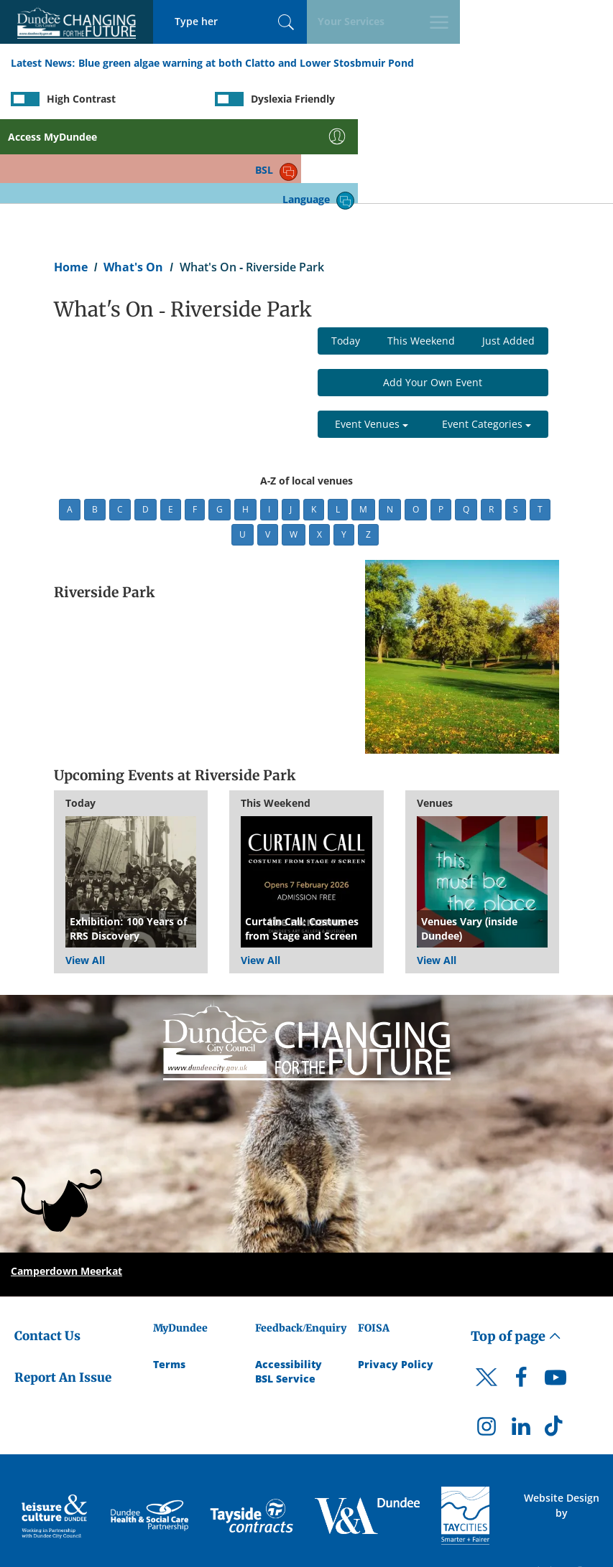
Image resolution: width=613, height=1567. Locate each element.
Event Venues (371, 341)
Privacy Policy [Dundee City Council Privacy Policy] (395, 1281)
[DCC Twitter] (486, 1306)
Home (71, 184)
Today (345, 258)
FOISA (374, 1244)
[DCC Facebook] (521, 1298)
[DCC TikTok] (555, 1346)
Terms (169, 1281)
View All (85, 877)
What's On (133, 184)
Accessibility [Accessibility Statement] (288, 1281)
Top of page (516, 1253)
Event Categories (486, 341)
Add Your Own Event (432, 300)
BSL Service (285, 1295)
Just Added (508, 258)
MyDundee (180, 1244)
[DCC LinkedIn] (521, 1346)
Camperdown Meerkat (66, 1187)
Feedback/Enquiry (300, 1244)
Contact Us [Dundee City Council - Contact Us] (47, 1252)
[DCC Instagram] (486, 1346)
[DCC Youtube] (555, 1298)
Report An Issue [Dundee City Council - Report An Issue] (62, 1294)
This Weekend (421, 258)
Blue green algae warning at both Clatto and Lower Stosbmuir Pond (246, 63)
